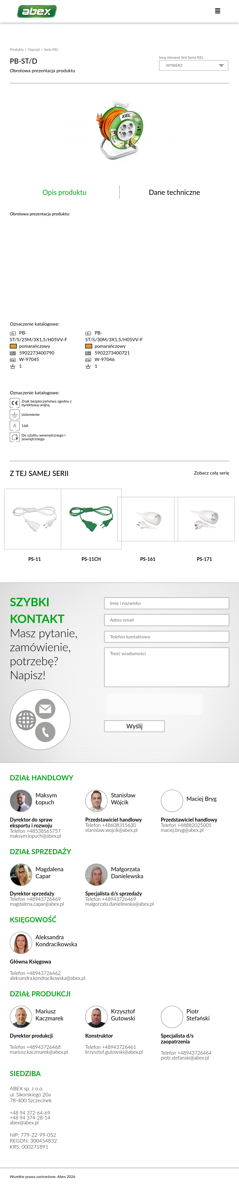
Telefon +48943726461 (111, 1044)
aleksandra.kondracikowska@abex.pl (39, 975)
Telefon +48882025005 (187, 821)
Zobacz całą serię (211, 472)
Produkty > (18, 49)
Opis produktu (64, 191)
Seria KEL (51, 49)
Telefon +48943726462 (36, 970)
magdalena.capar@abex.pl (38, 901)
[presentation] (144, 704)
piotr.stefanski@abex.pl (186, 1056)
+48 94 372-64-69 (31, 1111)
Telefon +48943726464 (187, 1050)
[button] (217, 11)
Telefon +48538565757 (36, 827)
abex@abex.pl (25, 1121)
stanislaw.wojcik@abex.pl (112, 826)
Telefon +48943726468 (36, 1044)
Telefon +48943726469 (36, 895)
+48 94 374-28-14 (31, 1116)
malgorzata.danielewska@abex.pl (115, 901)
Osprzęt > (35, 49)
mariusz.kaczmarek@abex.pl (39, 1050)
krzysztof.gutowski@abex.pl (115, 1050)
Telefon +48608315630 (111, 821)
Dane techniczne (174, 191)
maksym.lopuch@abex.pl (37, 832)
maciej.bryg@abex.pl (183, 826)
